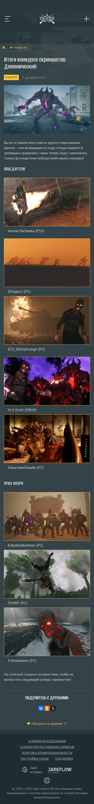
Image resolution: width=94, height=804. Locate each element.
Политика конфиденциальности (47, 753)
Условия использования (47, 741)
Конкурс (11, 77)
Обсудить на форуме (47, 723)
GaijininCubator (32, 770)
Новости (20, 47)
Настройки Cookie (35, 759)
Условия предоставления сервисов (47, 747)
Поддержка (64, 759)
